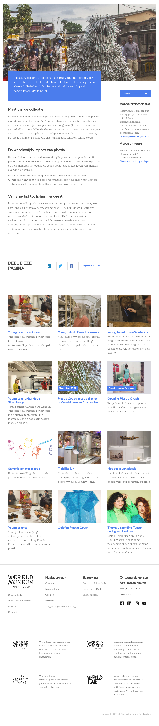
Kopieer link (88, 267)
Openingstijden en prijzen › (134, 138)
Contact (49, 585)
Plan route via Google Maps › (135, 163)
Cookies (49, 596)
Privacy (49, 602)
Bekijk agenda (90, 596)
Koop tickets (52, 591)
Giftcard (12, 613)
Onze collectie (15, 596)
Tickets (126, 95)
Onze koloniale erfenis (94, 585)
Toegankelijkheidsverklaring (60, 608)
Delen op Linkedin (49, 267)
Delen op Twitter (60, 267)
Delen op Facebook (71, 267)
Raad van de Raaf (92, 591)
